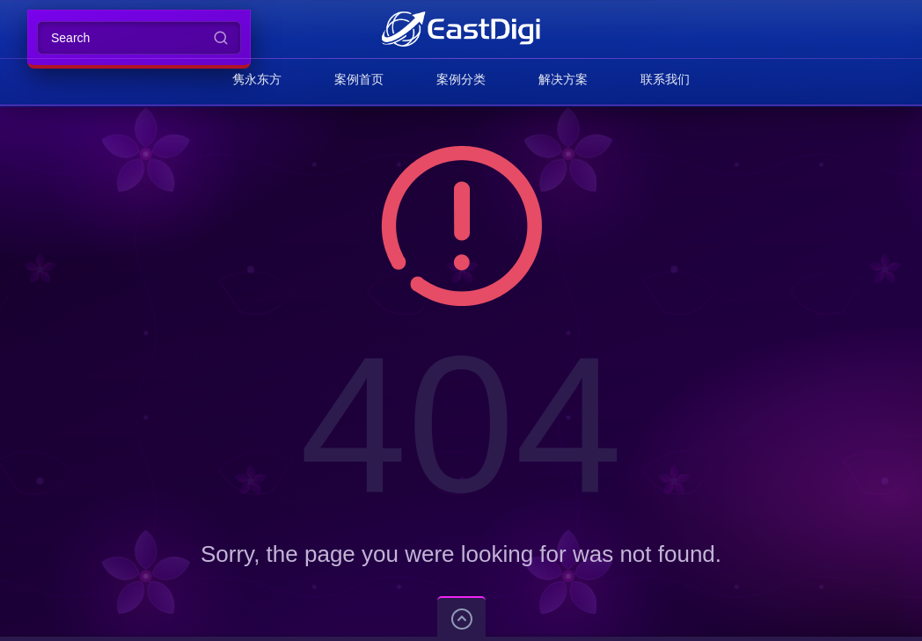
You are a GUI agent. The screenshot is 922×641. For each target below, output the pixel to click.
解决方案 (563, 79)
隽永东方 (257, 79)
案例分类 (461, 79)
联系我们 (665, 79)
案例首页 (359, 79)
